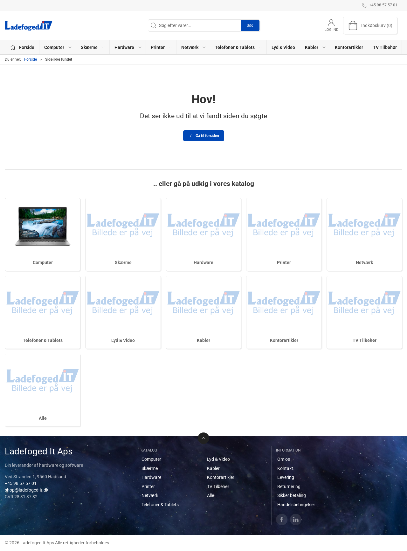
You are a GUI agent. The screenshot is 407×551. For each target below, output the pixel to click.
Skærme (123, 262)
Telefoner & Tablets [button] (239, 47)
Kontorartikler (349, 47)
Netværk (364, 262)
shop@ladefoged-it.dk (26, 490)
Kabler (203, 340)
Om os (283, 459)
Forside (30, 59)
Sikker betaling (291, 495)
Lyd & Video (283, 47)
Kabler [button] (315, 47)
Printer (284, 262)
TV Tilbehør (385, 47)
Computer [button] (58, 47)
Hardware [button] (128, 47)
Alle (43, 418)
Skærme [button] (93, 47)
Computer (43, 262)
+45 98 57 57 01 (21, 483)
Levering (285, 477)
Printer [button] (162, 47)
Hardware (203, 262)
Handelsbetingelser (296, 504)
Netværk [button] (193, 47)
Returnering (288, 486)
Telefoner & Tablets (43, 340)
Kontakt (285, 468)
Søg (250, 25)
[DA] (28, 25)
